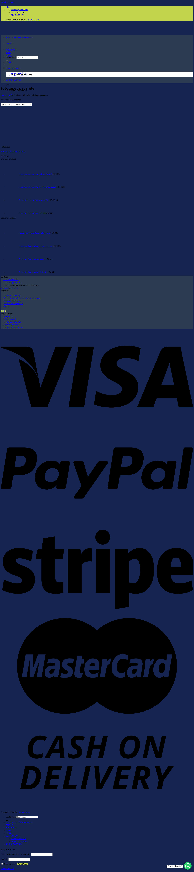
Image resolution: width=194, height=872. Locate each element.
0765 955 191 (32, 20)
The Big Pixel (23, 812)
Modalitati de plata (12, 322)
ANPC (6, 306)
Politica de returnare (12, 327)
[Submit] (7, 820)
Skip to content (7, 2)
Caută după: (11, 817)
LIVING (9, 62)
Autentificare (22, 864)
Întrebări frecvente (12, 301)
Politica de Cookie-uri (13, 303)
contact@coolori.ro (12, 282)
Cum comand (10, 319)
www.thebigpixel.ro (9, 288)
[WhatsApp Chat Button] (188, 866)
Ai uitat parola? (7, 868)
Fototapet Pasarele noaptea (13, 151)
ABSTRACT (11, 50)
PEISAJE (9, 43)
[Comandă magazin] (16, 104)
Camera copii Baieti (19, 75)
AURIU (9, 56)
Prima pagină (6, 95)
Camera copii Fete (18, 73)
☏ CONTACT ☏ (13, 80)
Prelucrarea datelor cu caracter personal (22, 298)
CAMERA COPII (13, 68)
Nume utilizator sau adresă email (15, 854)
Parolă (4, 859)
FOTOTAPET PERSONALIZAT (19, 37)
